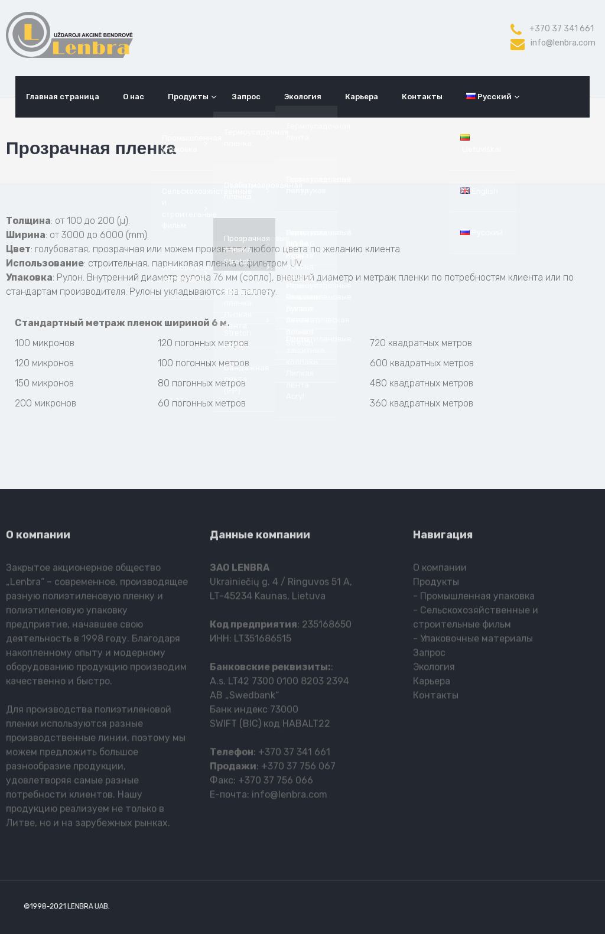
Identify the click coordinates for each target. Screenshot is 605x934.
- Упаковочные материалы (473, 641)
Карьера (361, 96)
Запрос (246, 96)
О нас (133, 96)
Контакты (422, 96)
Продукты (188, 96)
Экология (302, 96)
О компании (440, 570)
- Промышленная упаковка (474, 598)
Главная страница (62, 96)
